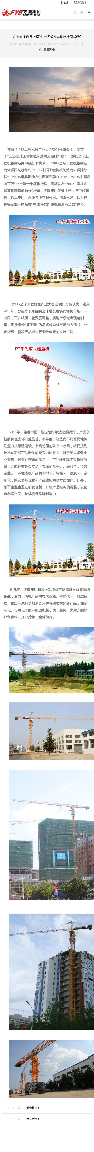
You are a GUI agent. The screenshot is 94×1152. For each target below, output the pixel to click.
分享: (78, 44)
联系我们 (80, 2)
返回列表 (47, 50)
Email (64, 2)
